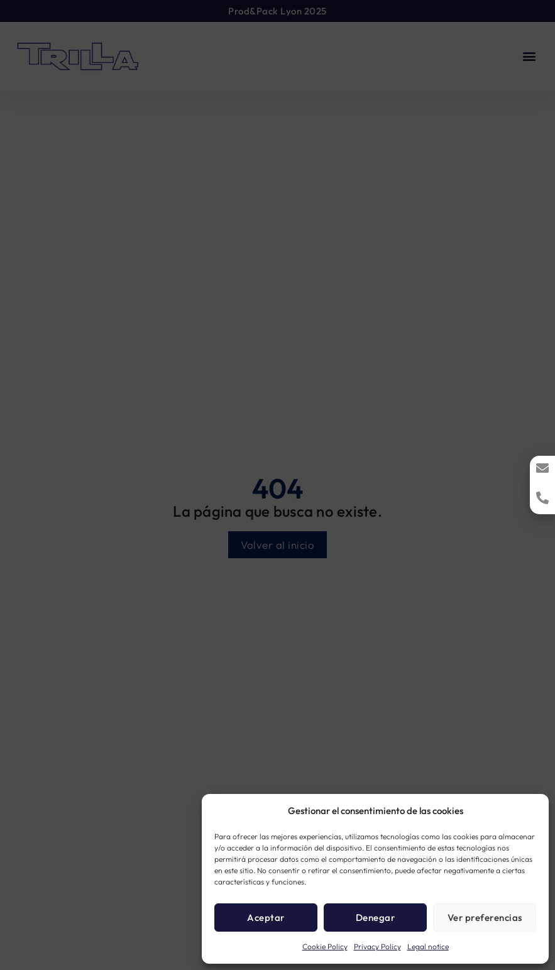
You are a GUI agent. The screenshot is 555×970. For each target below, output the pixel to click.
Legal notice (428, 946)
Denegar (375, 917)
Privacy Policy (377, 946)
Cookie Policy (325, 946)
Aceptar (266, 917)
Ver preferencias (485, 917)
